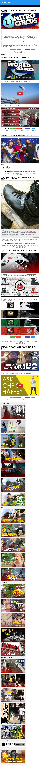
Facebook (28, 49)
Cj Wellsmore (28, 81)
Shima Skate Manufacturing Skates (18, 245)
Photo (22, 240)
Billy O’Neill (13, 299)
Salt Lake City (22, 131)
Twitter (33, 49)
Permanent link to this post (20, 52)
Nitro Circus (21, 51)
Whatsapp (13, 49)
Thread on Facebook (8, 46)
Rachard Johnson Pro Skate (14, 341)
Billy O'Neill (32, 338)
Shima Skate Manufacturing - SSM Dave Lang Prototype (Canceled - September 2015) (17, 178)
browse (9, 740)
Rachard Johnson (29, 299)
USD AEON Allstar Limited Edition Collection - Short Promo (18, 250)
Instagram (19, 49)
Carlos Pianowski (18, 299)
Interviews (26, 399)
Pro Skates (19, 246)
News (26, 51)
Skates (9, 6)
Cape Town (31, 399)
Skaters (5, 6)
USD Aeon (5, 274)
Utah (26, 131)
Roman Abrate (11, 81)
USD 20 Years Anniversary (24, 341)
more (10, 403)
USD (3, 338)
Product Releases (24, 342)
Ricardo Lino (28, 373)
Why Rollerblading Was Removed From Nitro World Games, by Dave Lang (19, 11)
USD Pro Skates (12, 338)
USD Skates (18, 338)
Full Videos (17, 6)
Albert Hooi (23, 299)
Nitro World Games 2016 (11, 130)
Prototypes (27, 245)
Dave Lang (16, 51)
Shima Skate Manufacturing (6, 245)
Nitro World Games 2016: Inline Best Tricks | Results (16, 135)
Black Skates (24, 246)
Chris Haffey (7, 81)
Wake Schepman (22, 81)
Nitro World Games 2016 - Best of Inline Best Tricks (16, 57)
